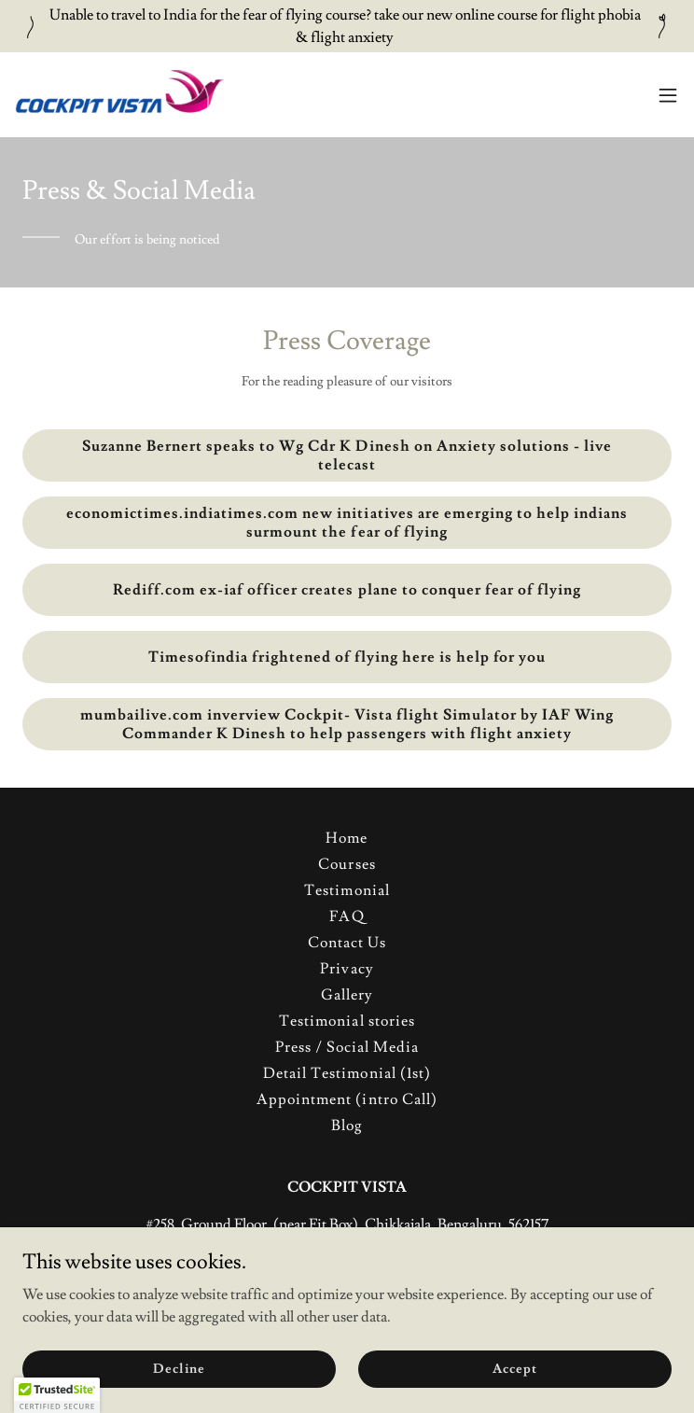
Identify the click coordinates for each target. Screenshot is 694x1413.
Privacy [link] (346, 968)
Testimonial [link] (346, 890)
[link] (119, 95)
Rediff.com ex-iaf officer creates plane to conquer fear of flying (347, 590)
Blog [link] (347, 1125)
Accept (514, 1368)
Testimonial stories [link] (346, 1021)
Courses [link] (346, 864)
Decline (178, 1368)
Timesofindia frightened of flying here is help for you (347, 657)
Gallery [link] (347, 995)
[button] (668, 95)
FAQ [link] (346, 916)
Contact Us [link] (347, 942)
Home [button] (347, 838)
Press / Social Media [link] (347, 1047)
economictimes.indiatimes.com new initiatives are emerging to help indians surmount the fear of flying (347, 522)
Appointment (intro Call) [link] (347, 1099)
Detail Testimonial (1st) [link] (346, 1073)
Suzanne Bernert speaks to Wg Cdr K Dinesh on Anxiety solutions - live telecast (347, 455)
